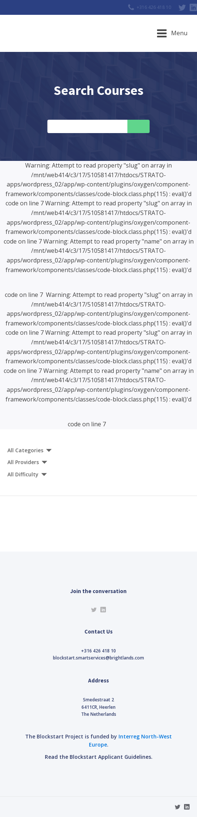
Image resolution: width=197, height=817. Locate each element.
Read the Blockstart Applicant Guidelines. (99, 756)
